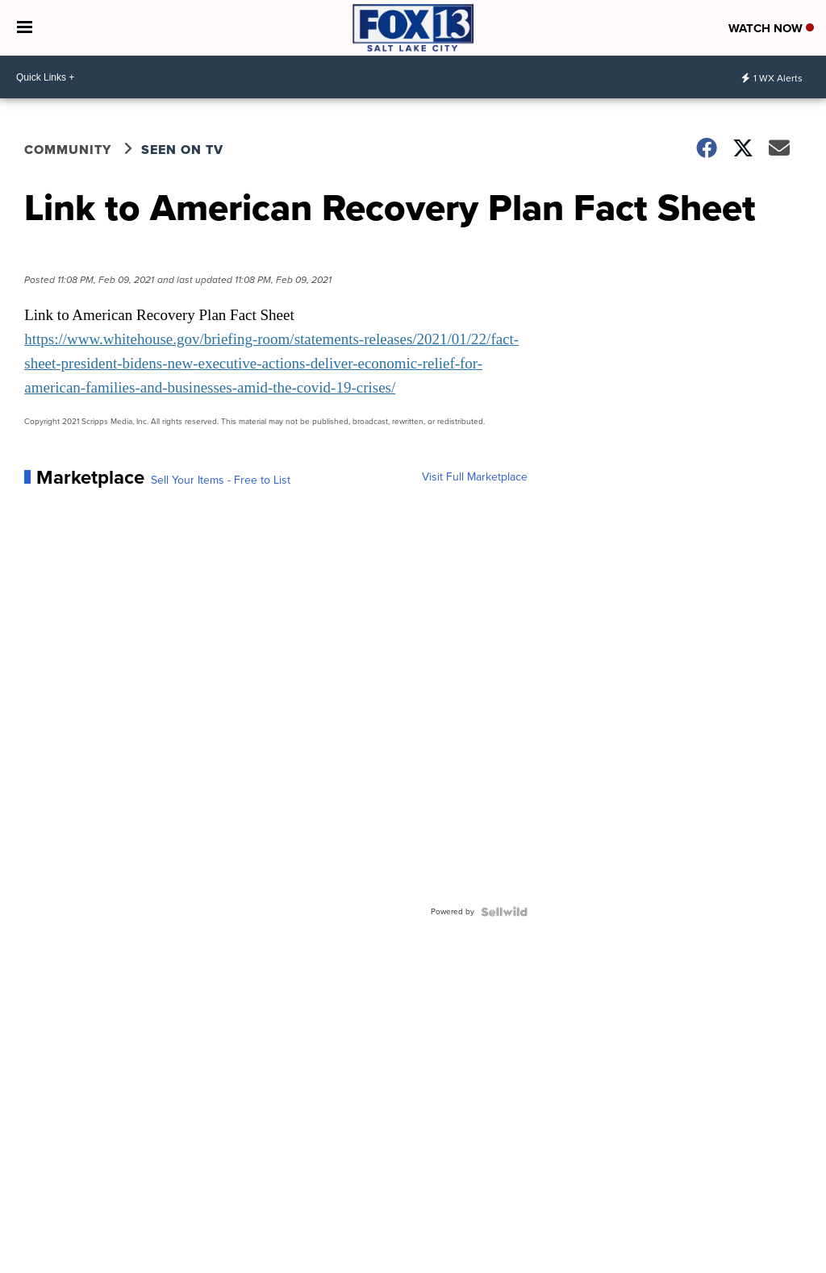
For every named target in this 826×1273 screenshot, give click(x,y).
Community (67, 149)
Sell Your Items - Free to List (220, 480)
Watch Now (771, 28)
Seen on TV (182, 149)
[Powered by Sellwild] (504, 911)
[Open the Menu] (24, 28)
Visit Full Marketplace (475, 477)
